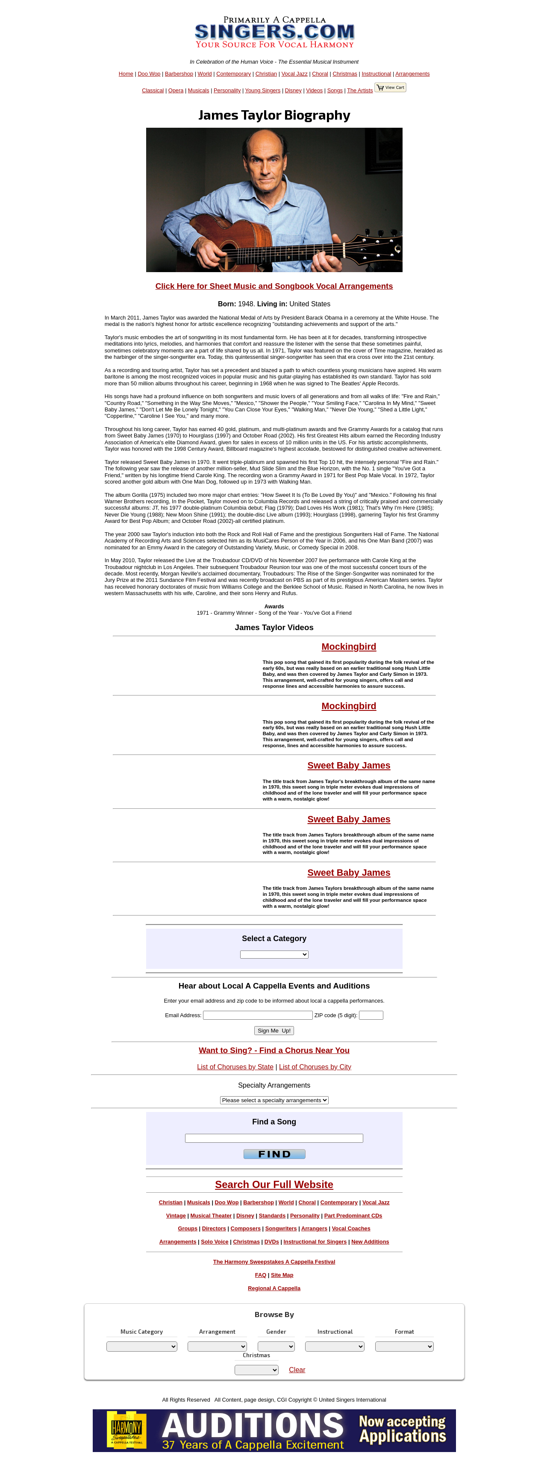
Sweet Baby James (349, 765)
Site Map (282, 1275)
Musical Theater (211, 1215)
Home (126, 73)
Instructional (376, 73)
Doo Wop (149, 73)
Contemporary (233, 73)
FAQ (260, 1275)
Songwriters (281, 1228)
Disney (293, 90)
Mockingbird (349, 646)
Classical (153, 90)
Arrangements (412, 73)
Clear (297, 1369)
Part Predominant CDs (353, 1215)
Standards (272, 1215)
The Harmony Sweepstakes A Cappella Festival (274, 1262)
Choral (320, 73)
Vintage (176, 1215)
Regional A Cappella (274, 1288)
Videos (314, 90)
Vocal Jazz (295, 73)
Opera (176, 90)
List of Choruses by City (315, 1067)
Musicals (198, 90)
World (205, 73)
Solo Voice (214, 1241)
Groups (188, 1228)
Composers (246, 1228)
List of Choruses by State (235, 1067)
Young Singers (263, 90)
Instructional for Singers (315, 1241)
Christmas (344, 73)
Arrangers (314, 1228)
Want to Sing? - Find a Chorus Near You (274, 1050)
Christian (266, 73)
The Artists (360, 90)
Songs (335, 90)
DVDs (272, 1241)
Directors (214, 1228)
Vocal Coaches (351, 1228)
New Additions (370, 1241)
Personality (227, 90)
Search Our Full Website (274, 1184)
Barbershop (179, 73)
